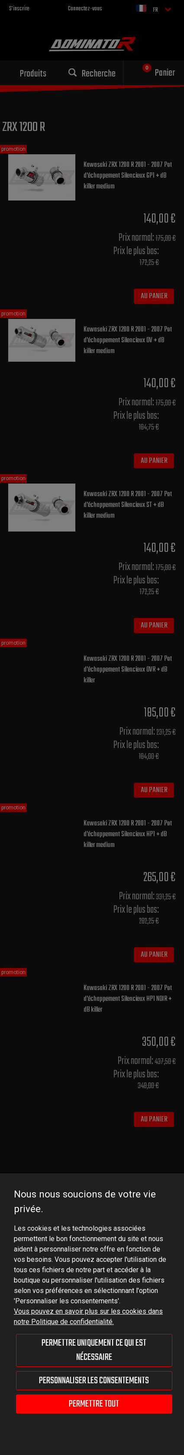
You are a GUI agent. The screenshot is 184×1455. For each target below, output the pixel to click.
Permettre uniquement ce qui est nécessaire (94, 1350)
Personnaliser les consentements (94, 1380)
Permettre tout (94, 1404)
